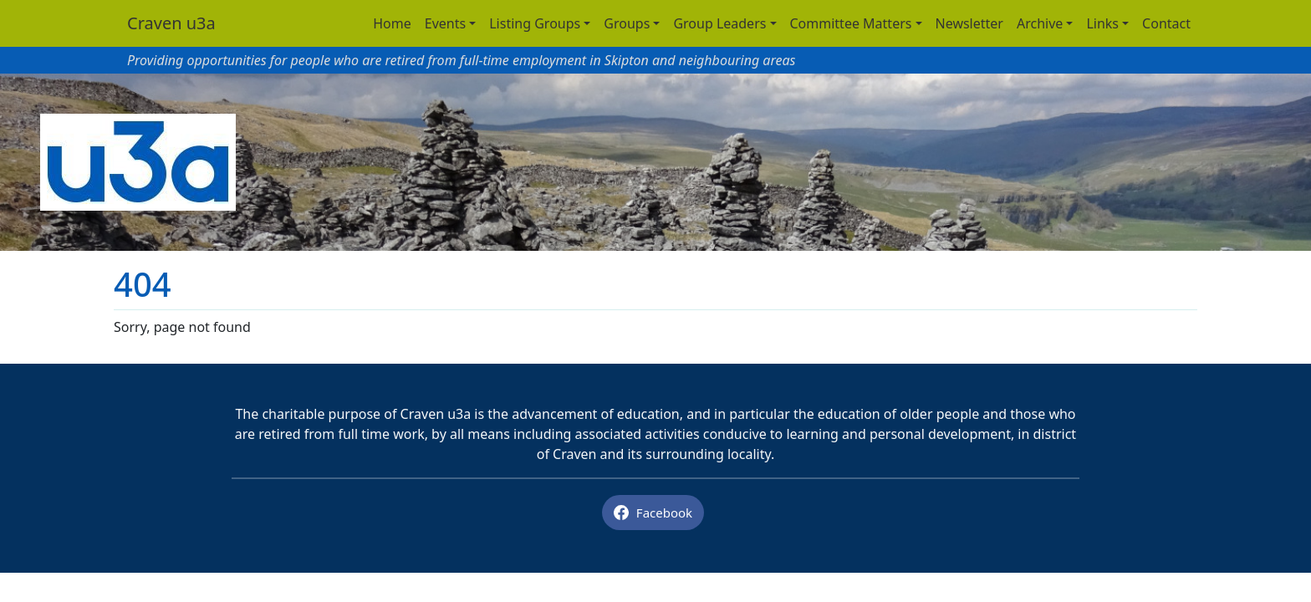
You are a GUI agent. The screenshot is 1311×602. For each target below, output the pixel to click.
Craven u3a (171, 23)
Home (392, 23)
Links (1102, 23)
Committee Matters (851, 23)
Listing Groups (534, 23)
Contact (1166, 23)
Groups (627, 23)
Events (445, 23)
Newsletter (969, 23)
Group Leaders (719, 23)
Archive (1040, 23)
